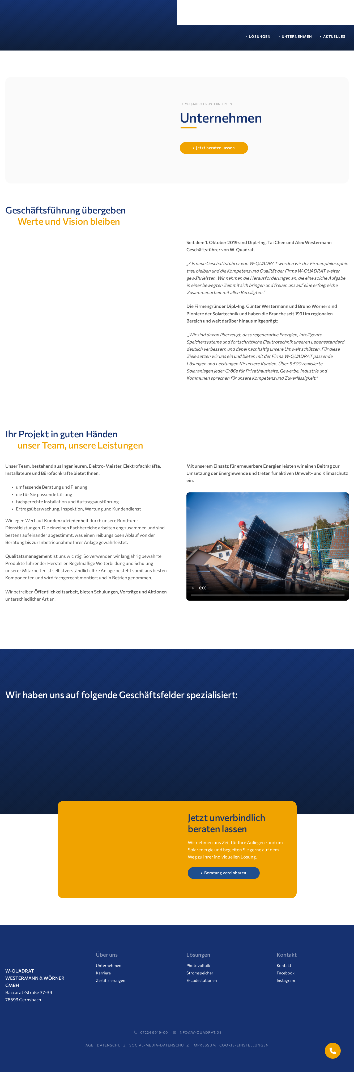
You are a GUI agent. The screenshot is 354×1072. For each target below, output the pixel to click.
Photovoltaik (198, 965)
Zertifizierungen (110, 980)
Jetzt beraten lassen (215, 147)
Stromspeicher (199, 972)
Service (218, 39)
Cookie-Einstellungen (244, 1045)
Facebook (286, 972)
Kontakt (276, 39)
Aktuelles (157, 39)
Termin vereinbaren (307, 15)
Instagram (286, 980)
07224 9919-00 (150, 1032)
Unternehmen (120, 39)
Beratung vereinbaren (225, 872)
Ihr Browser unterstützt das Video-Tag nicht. (267, 546)
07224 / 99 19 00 (253, 15)
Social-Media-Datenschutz (159, 1045)
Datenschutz (111, 1045)
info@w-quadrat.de (197, 1032)
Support (247, 39)
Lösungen (82, 39)
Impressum (204, 1045)
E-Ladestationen (201, 980)
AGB (89, 1045)
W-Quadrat (195, 104)
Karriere (189, 39)
